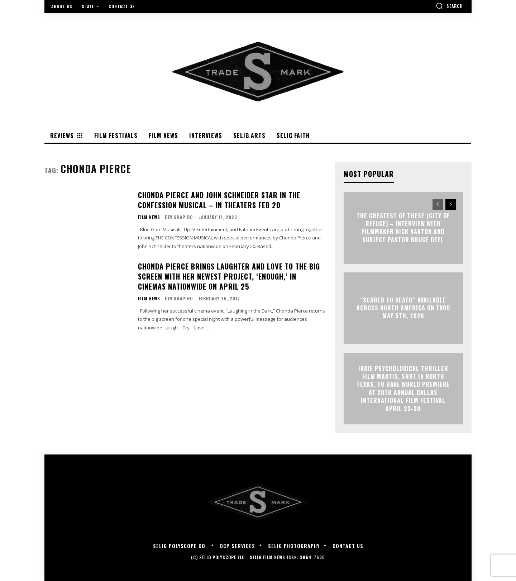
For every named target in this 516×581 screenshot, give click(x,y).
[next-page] (450, 204)
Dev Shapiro (179, 217)
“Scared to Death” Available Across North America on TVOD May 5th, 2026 (403, 308)
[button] (449, 5)
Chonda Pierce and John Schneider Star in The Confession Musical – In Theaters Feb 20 (219, 200)
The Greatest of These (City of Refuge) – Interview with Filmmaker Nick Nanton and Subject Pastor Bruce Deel (403, 227)
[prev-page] (438, 204)
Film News (149, 217)
